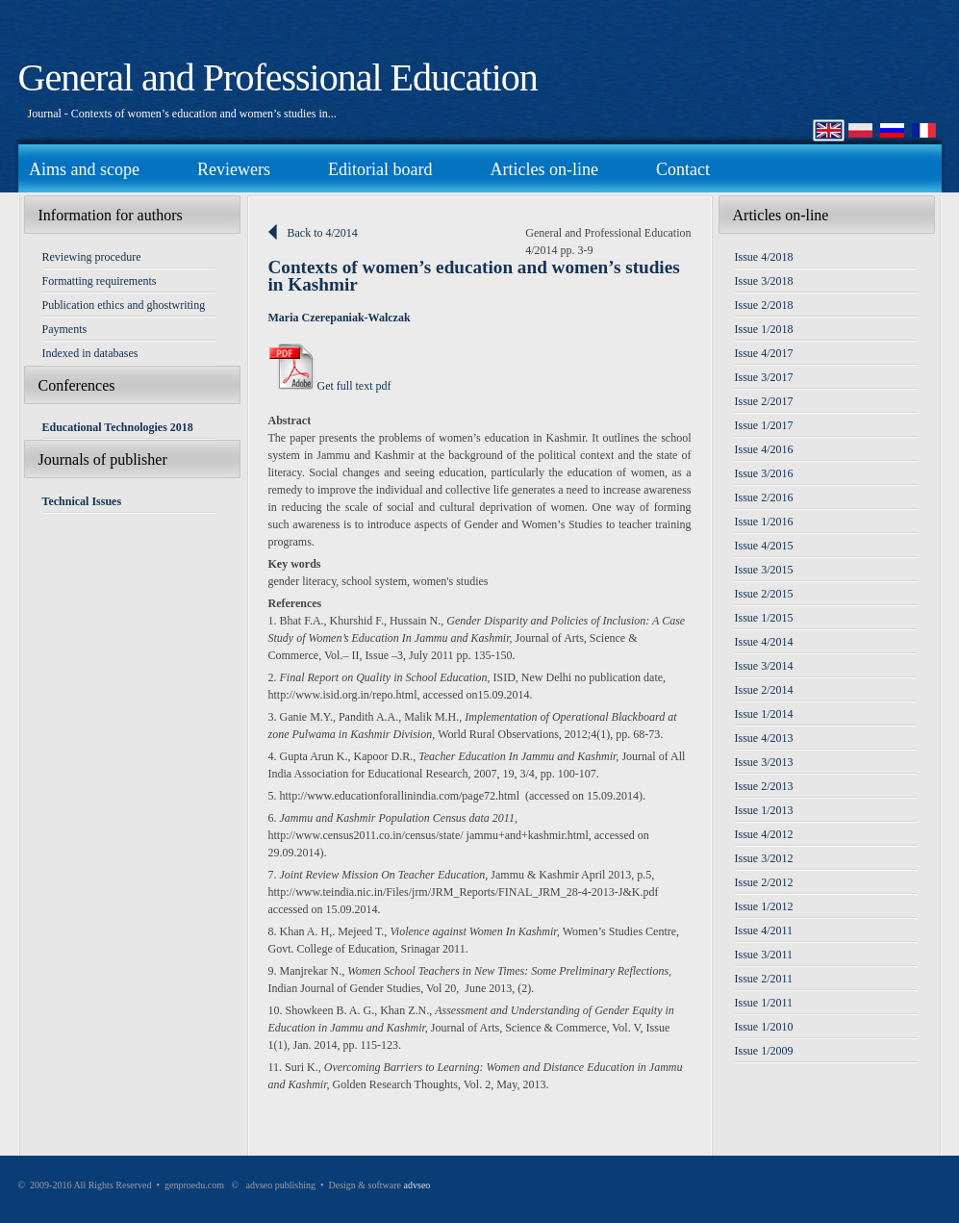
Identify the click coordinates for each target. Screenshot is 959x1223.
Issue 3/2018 (764, 281)
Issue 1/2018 (764, 329)
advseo (417, 1185)
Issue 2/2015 (764, 593)
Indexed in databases (90, 353)
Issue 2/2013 (764, 786)
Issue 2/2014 (764, 690)
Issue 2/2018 (764, 305)
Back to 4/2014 (323, 233)
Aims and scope (84, 169)
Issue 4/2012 (764, 834)
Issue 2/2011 (764, 978)
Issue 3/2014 (764, 666)
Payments (65, 329)
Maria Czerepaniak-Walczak (339, 317)
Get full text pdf (329, 386)
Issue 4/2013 (764, 738)
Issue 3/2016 (764, 473)
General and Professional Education (278, 77)
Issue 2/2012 (764, 882)
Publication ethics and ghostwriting (124, 305)
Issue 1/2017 (764, 425)
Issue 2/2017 (764, 401)
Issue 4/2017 (764, 353)
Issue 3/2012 (764, 858)
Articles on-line (543, 169)
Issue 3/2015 (764, 569)
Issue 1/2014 (764, 714)
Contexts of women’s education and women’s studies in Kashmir (474, 275)
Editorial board (380, 169)
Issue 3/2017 (764, 377)
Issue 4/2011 (764, 930)
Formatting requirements (99, 281)
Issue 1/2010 (764, 1026)
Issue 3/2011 (764, 954)
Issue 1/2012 (764, 906)
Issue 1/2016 (764, 521)
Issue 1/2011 (764, 1002)
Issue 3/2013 (764, 762)
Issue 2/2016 (764, 497)
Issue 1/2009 (764, 1050)
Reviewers (233, 169)
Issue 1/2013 (764, 810)
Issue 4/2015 (764, 545)
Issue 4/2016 (764, 449)
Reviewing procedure (91, 257)
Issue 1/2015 (764, 617)
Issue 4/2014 (764, 642)
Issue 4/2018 (764, 257)
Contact (683, 169)
